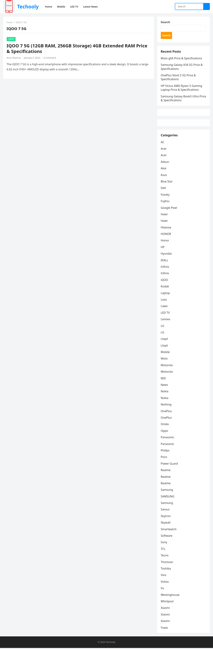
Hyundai (166, 255)
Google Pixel (169, 209)
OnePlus (166, 412)
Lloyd (164, 340)
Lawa (164, 307)
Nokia (165, 392)
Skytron (166, 517)
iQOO (11, 39)
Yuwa (164, 628)
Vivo (163, 576)
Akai (163, 169)
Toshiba (166, 569)
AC (162, 143)
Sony (164, 543)
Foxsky (165, 195)
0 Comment (50, 57)
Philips (165, 451)
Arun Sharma (14, 57)
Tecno (165, 556)
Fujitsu (165, 202)
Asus (164, 176)
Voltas (165, 582)
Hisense (166, 228)
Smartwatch (169, 530)
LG (162, 327)
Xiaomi (165, 609)
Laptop (165, 294)
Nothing (166, 405)
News (164, 386)
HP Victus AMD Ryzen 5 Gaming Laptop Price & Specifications (181, 88)
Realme (166, 471)
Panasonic (167, 438)
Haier (164, 215)
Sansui (165, 510)
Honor (165, 241)
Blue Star (167, 182)
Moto (164, 359)
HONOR (166, 235)
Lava (164, 300)
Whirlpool (167, 602)
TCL (163, 550)
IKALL (164, 261)
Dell (163, 189)
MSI (163, 379)
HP (163, 248)
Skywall (165, 523)
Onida (165, 425)
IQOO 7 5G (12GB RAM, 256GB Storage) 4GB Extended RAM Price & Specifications (77, 48)
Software (167, 537)
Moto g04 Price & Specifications (181, 59)
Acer (164, 150)
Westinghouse (170, 596)
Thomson (167, 563)
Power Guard (169, 464)
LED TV (165, 313)
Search (165, 22)
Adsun (165, 163)
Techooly (28, 6)
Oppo (164, 432)
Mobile (165, 353)
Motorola (167, 366)
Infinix (165, 268)
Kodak (165, 287)
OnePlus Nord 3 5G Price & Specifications (178, 77)
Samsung (167, 491)
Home (10, 22)
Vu (162, 589)
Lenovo (165, 320)
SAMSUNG (167, 497)
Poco (164, 458)
